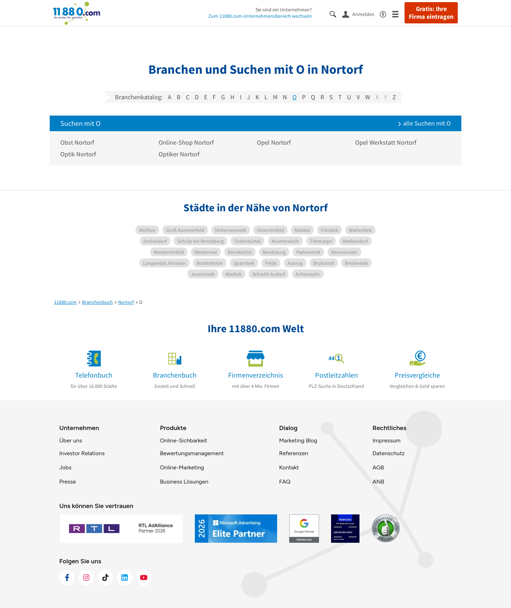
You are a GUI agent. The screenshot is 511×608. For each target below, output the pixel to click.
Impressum (387, 440)
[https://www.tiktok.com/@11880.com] (105, 577)
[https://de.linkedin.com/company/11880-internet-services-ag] (124, 577)
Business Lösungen (184, 481)
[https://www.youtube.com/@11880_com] (144, 577)
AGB (378, 467)
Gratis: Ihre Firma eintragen (431, 13)
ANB (378, 481)
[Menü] (398, 13)
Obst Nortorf (77, 142)
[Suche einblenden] (336, 13)
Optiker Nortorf (179, 154)
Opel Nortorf (274, 142)
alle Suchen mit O (424, 123)
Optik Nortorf (78, 154)
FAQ (284, 481)
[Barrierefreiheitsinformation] (386, 13)
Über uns (70, 440)
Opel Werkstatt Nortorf (385, 142)
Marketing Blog (298, 440)
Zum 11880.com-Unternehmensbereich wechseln (260, 16)
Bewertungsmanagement (192, 453)
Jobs (65, 467)
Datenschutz (389, 453)
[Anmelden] (361, 13)
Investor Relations (82, 453)
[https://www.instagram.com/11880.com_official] (86, 577)
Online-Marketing (182, 467)
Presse (67, 481)
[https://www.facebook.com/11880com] (67, 577)
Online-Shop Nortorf (186, 142)
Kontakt (289, 467)
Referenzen (293, 453)
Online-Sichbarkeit (183, 440)
